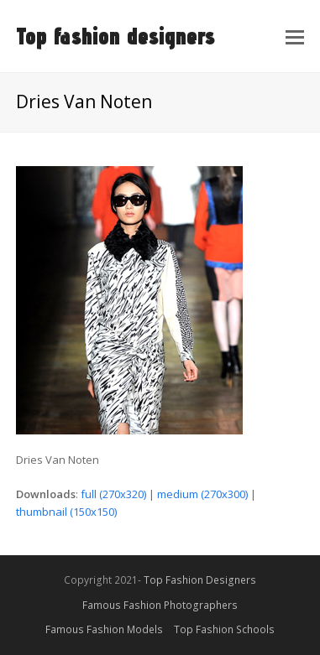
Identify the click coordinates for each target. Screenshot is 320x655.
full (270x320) (113, 494)
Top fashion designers (115, 35)
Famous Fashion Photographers (160, 605)
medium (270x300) (202, 494)
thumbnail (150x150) (66, 511)
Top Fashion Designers (200, 580)
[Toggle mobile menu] (295, 36)
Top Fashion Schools (224, 629)
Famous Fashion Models (104, 629)
